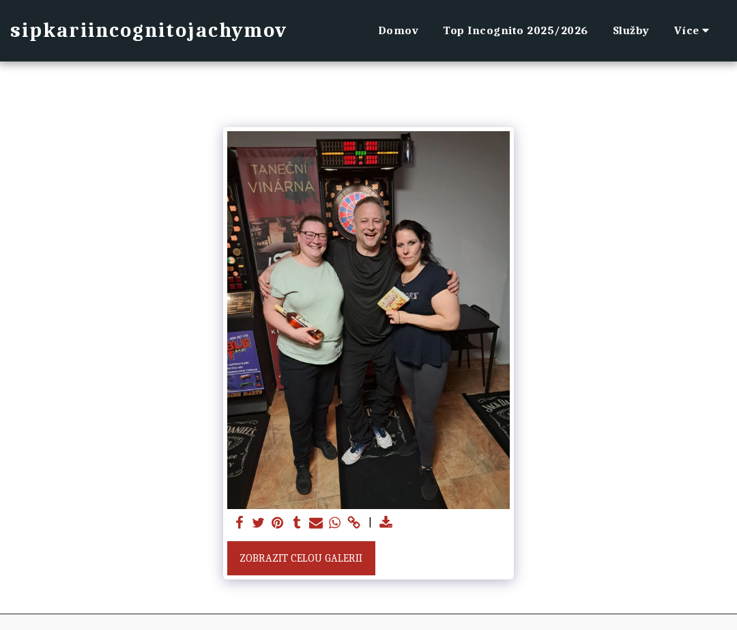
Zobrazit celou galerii (301, 558)
